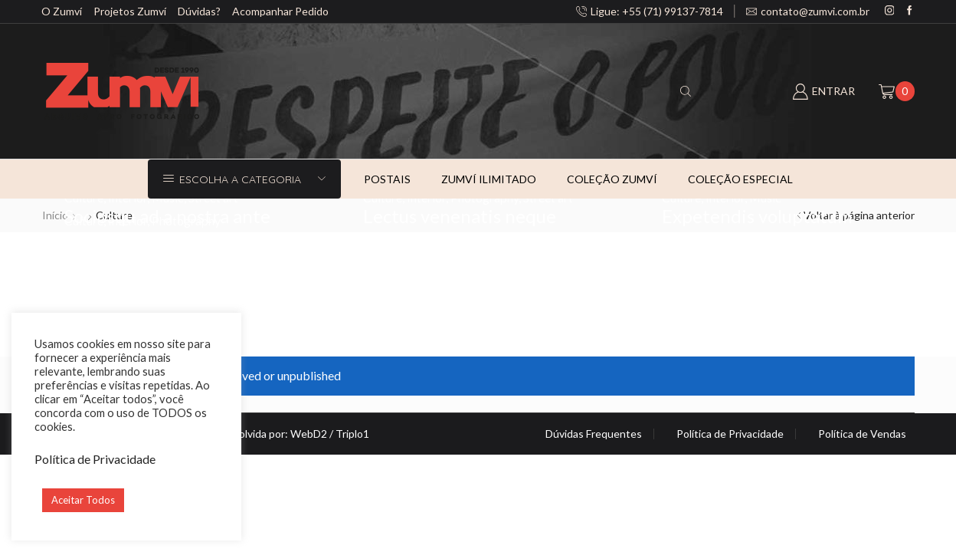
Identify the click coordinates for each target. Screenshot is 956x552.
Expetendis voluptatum (757, 216)
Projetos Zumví (129, 11)
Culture (83, 220)
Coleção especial (740, 179)
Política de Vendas (862, 434)
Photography (186, 220)
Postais (387, 179)
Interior (127, 220)
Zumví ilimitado (488, 179)
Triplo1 (352, 433)
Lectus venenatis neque (459, 216)
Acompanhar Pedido (280, 11)
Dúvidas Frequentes (593, 434)
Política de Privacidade (730, 434)
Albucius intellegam (144, 239)
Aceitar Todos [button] (83, 500)
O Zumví (61, 11)
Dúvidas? (199, 11)
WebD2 (308, 433)
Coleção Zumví (612, 179)
